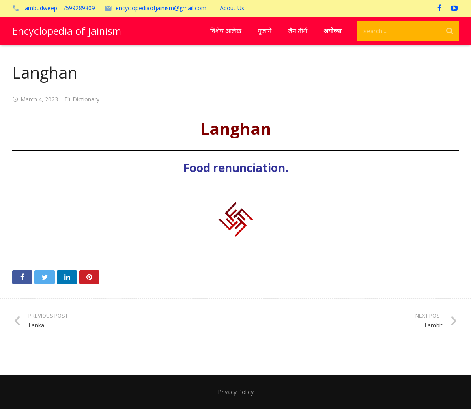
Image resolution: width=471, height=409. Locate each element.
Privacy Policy (236, 392)
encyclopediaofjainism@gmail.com (161, 8)
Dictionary (86, 99)
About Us (232, 8)
